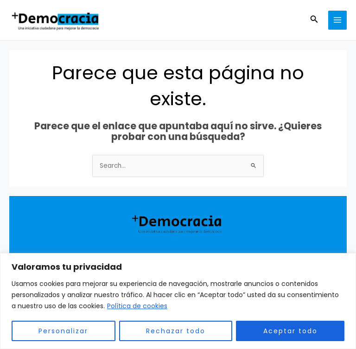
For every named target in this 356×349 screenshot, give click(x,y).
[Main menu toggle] (337, 20)
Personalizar (63, 331)
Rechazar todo (175, 331)
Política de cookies (137, 306)
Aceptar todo (290, 331)
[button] (314, 19)
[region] (178, 301)
